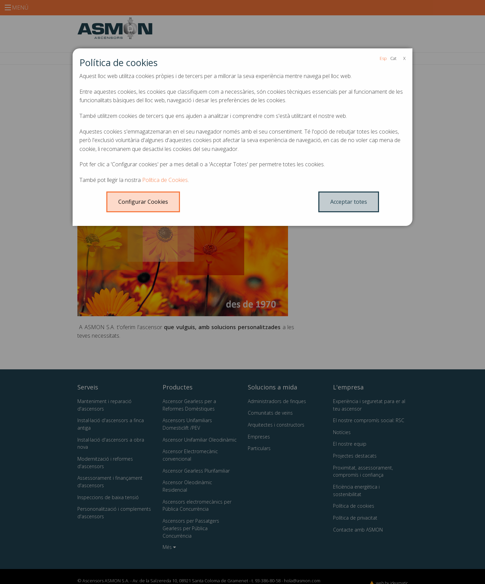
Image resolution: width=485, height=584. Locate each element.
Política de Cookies (165, 180)
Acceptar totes (348, 201)
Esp (383, 58)
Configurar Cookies (143, 201)
